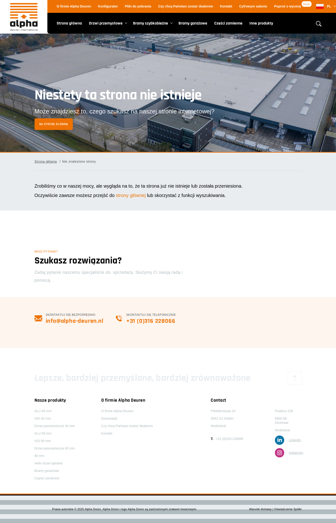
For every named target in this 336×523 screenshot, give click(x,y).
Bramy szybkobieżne (150, 23)
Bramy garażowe (192, 23)
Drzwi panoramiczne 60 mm (55, 448)
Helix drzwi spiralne (49, 463)
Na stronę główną (53, 124)
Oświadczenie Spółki (288, 509)
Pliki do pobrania (138, 6)
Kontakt (226, 6)
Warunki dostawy (261, 509)
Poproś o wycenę (287, 6)
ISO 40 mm (43, 418)
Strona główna (69, 23)
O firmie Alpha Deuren (74, 6)
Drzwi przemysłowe (105, 23)
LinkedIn (288, 440)
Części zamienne (228, 23)
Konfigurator (108, 6)
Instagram (289, 452)
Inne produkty (261, 23)
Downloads (109, 418)
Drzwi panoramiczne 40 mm (55, 426)
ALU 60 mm (43, 433)
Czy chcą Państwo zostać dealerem (185, 6)
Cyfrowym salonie (253, 6)
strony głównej (131, 195)
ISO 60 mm (43, 441)
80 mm (40, 456)
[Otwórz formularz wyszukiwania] (318, 23)
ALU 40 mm (43, 411)
